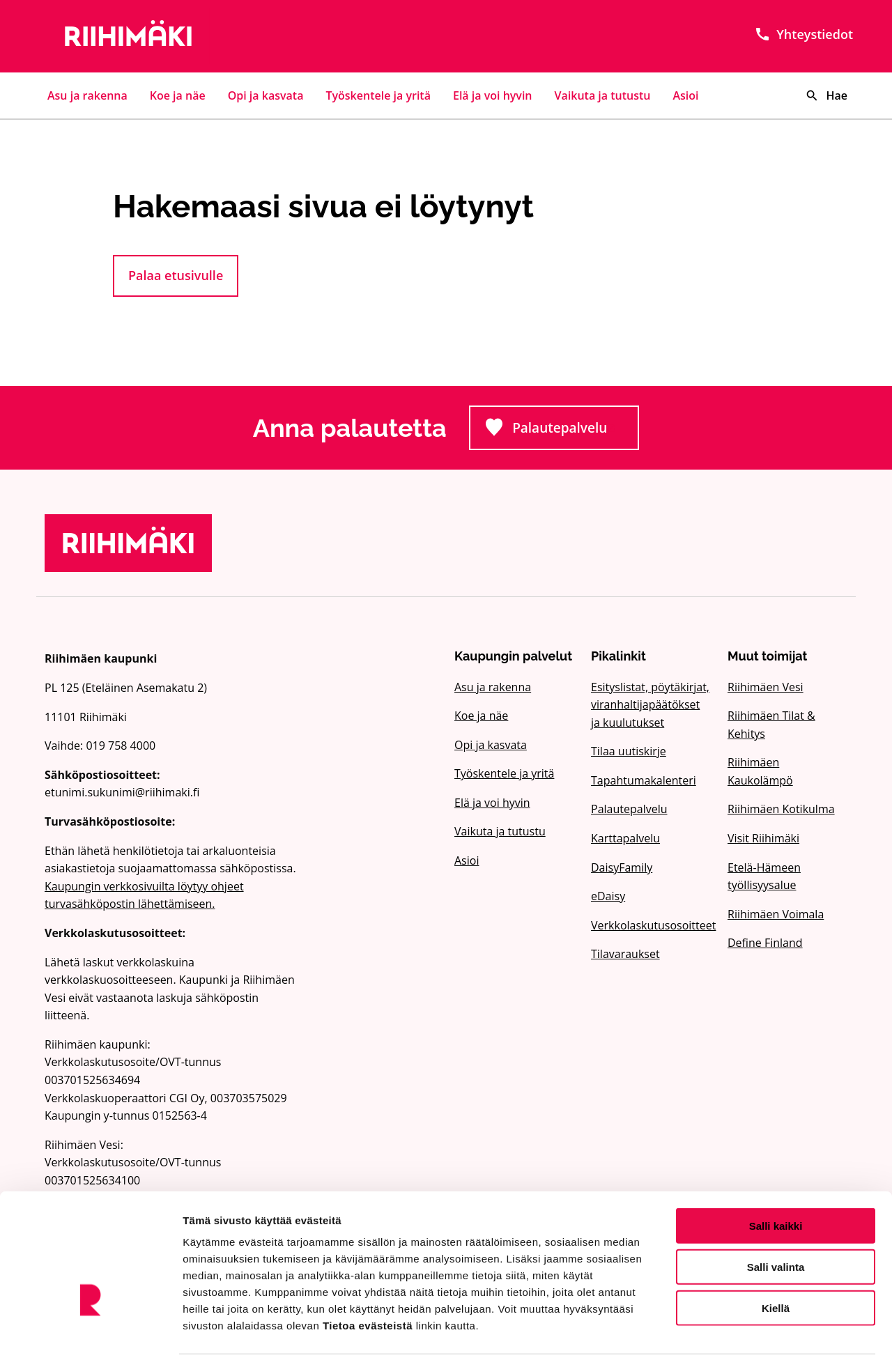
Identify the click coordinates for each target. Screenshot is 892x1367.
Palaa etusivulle (175, 275)
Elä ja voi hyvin (492, 95)
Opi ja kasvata (266, 95)
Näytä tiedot (745, 1339)
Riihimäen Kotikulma (781, 809)
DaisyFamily (621, 867)
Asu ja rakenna (87, 95)
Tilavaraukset (625, 953)
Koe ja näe (178, 95)
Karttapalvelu (625, 838)
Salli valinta (776, 1224)
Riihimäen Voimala (776, 914)
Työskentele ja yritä (378, 95)
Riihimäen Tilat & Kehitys (771, 724)
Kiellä (776, 1266)
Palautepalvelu (562, 431)
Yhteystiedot (803, 34)
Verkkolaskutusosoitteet (651, 925)
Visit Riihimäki (763, 838)
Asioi (686, 95)
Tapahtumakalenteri (643, 780)
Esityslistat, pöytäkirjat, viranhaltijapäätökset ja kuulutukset (650, 704)
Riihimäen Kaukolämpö (760, 771)
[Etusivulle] (173, 36)
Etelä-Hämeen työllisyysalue (764, 876)
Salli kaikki (776, 1183)
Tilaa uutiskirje (628, 751)
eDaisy (608, 896)
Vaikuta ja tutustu (603, 95)
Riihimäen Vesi (765, 687)
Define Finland (765, 942)
